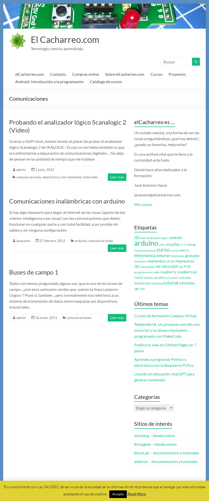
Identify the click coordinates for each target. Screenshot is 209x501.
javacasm (23, 241)
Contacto (58, 74)
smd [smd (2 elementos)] (181, 277)
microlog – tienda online (154, 435)
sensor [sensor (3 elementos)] (174, 277)
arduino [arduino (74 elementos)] (146, 243)
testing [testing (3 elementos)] (158, 283)
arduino (81, 241)
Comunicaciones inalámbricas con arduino (67, 201)
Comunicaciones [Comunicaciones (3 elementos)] (145, 250)
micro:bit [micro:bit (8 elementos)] (169, 266)
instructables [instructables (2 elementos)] (148, 266)
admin (21, 169)
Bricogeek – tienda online (155, 444)
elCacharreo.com (29, 74)
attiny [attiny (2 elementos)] (162, 244)
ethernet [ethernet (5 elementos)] (163, 256)
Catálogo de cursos (106, 81)
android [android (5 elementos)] (175, 238)
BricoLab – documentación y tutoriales (166, 452)
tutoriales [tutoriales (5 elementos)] (187, 283)
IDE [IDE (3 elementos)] (172, 261)
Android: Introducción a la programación (49, 81)
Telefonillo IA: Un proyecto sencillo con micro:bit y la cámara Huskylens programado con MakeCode (167, 330)
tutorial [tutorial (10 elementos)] (170, 282)
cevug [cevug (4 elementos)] (190, 244)
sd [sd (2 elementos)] (167, 277)
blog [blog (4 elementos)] (170, 244)
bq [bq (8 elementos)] (176, 244)
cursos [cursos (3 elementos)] (174, 250)
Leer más (117, 177)
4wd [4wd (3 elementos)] (143, 238)
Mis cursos (143, 204)
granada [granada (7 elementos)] (192, 255)
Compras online (85, 74)
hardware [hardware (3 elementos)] (140, 261)
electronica (51, 177)
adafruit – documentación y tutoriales (166, 461)
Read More (137, 494)
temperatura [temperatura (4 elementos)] (143, 283)
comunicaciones (28, 177)
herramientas (71, 177)
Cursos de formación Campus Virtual (165, 315)
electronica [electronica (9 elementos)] (145, 255)
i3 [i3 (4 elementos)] (167, 261)
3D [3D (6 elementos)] (136, 237)
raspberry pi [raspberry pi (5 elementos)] (187, 272)
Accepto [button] (118, 494)
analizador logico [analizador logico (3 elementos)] (157, 238)
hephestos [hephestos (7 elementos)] (156, 261)
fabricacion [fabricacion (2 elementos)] (178, 256)
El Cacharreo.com (65, 39)
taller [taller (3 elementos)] (188, 277)
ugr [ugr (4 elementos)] (136, 289)
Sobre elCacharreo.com (124, 74)
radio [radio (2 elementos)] (156, 272)
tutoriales (90, 177)
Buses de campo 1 (33, 272)
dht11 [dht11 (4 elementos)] (184, 250)
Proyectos (177, 74)
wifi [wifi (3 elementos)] (142, 289)
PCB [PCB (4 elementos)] (187, 267)
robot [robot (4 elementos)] (138, 277)
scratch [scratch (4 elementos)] (159, 277)
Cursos (156, 74)
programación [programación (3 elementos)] (143, 272)
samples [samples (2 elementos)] (148, 277)
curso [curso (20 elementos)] (163, 249)
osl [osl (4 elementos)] (180, 267)
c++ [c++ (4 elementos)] (183, 244)
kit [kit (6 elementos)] (158, 266)
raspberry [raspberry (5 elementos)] (168, 272)
